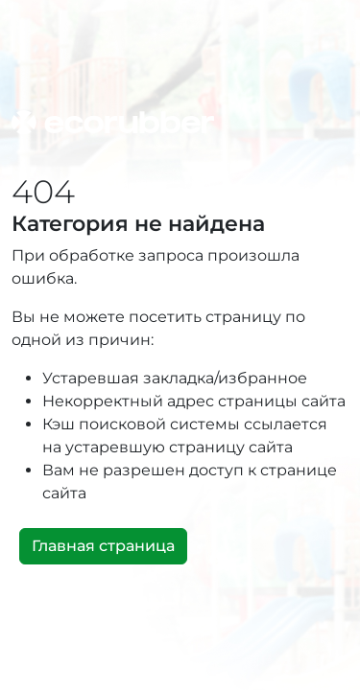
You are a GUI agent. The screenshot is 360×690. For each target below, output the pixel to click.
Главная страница (103, 546)
